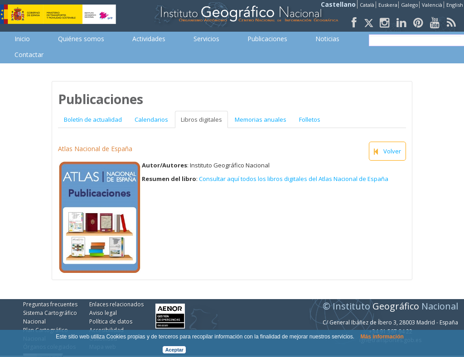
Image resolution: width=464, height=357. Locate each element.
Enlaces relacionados (116, 304)
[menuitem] (22, 39)
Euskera (387, 4)
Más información (381, 336)
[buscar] (415, 40)
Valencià (432, 4)
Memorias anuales (260, 119)
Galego (409, 4)
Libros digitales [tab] (201, 119)
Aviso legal (103, 313)
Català (367, 4)
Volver (387, 151)
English (454, 4)
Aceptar (174, 349)
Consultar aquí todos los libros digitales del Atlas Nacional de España (293, 179)
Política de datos (110, 321)
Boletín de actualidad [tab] (93, 119)
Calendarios (151, 119)
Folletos (309, 119)
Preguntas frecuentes (50, 304)
